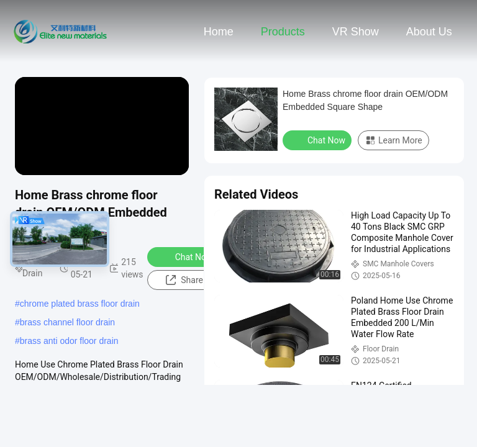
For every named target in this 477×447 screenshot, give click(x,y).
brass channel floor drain (67, 322)
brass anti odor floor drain (69, 341)
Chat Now (186, 256)
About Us (429, 31)
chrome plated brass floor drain (80, 304)
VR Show (355, 31)
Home (219, 31)
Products (283, 31)
